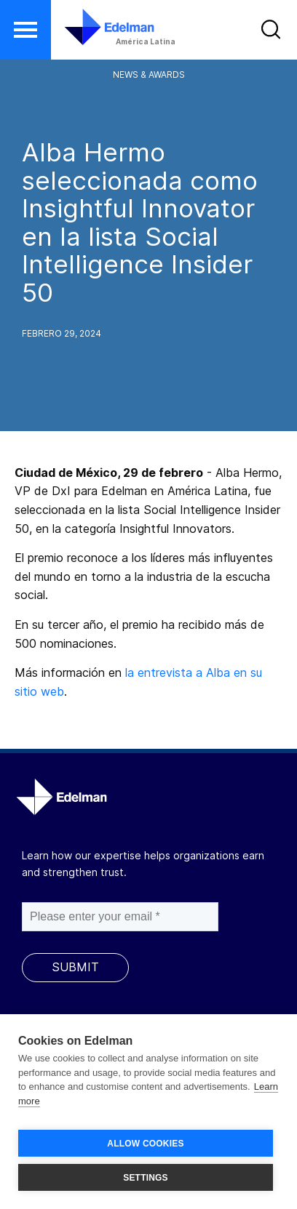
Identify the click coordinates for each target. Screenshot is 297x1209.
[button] (25, 30)
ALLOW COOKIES (145, 1143)
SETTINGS (145, 1178)
